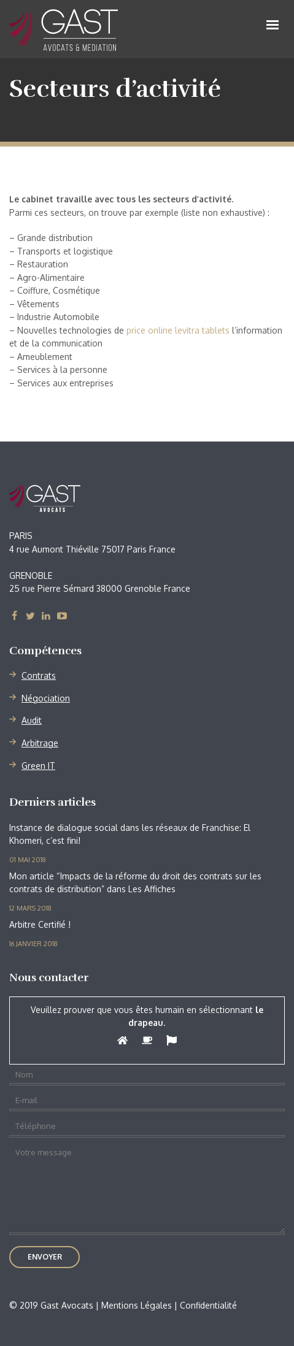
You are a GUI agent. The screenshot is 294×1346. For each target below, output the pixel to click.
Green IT (38, 765)
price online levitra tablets (178, 330)
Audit (31, 720)
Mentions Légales (136, 1305)
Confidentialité (208, 1305)
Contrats (38, 675)
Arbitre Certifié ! (40, 924)
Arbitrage (39, 743)
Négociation (45, 698)
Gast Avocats (79, 498)
